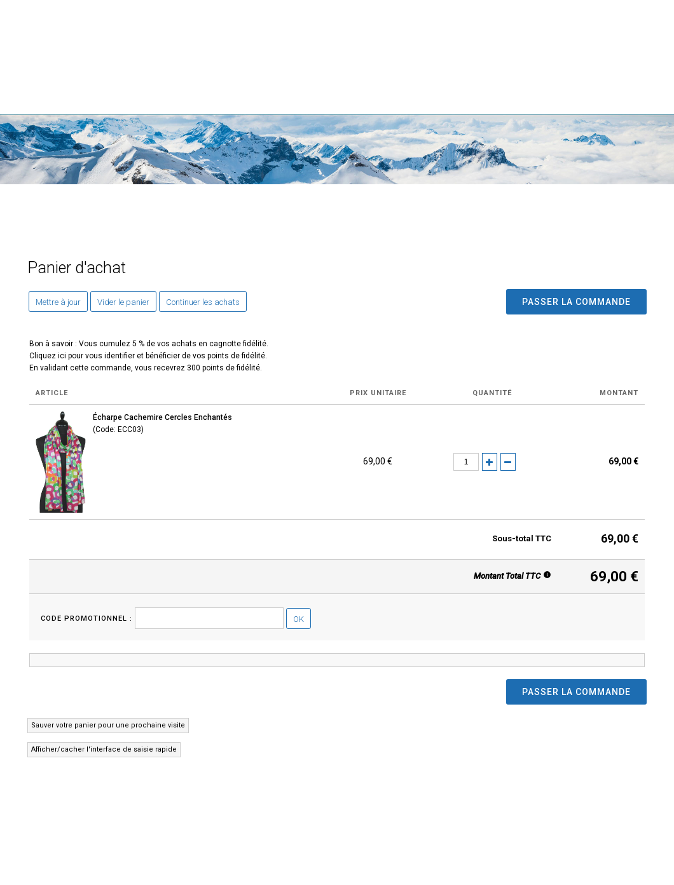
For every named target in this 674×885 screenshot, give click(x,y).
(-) (508, 462)
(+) (489, 462)
